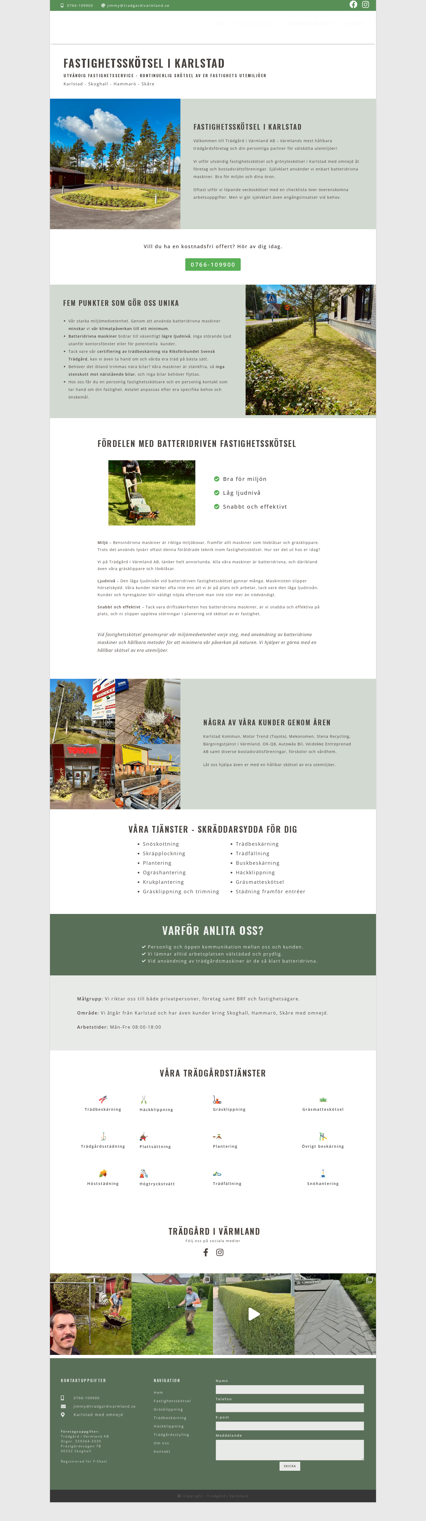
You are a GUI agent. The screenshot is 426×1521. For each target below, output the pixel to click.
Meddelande (229, 1446)
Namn (222, 1387)
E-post (222, 1426)
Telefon (224, 1407)
